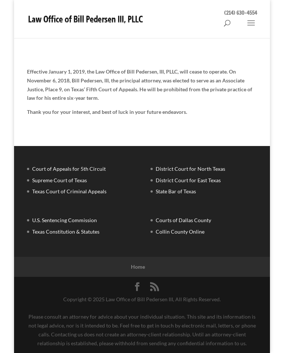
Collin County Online (180, 231)
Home (138, 267)
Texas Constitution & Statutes (65, 231)
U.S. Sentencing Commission (64, 220)
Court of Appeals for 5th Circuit (69, 169)
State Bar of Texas (176, 191)
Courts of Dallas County (183, 220)
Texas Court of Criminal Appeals (69, 191)
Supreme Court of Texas (59, 180)
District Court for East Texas (188, 180)
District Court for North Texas (190, 169)
